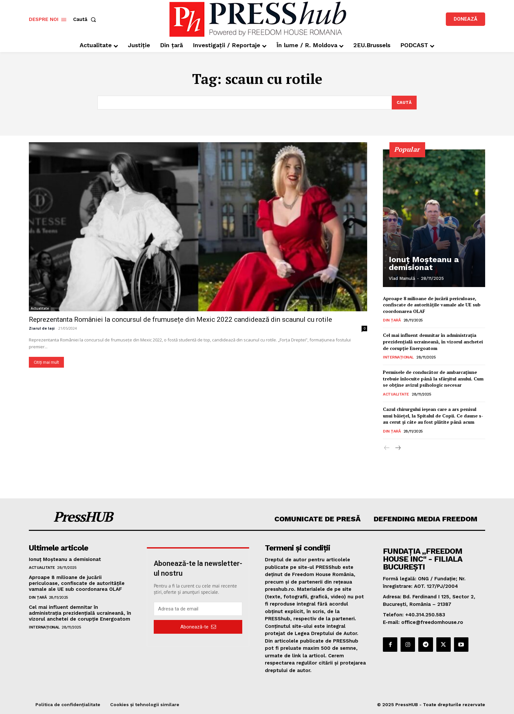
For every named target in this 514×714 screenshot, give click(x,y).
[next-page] (397, 448)
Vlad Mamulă (402, 278)
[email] (198, 609)
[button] (86, 19)
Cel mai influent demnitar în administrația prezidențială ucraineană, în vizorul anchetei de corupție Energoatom (433, 341)
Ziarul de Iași (42, 328)
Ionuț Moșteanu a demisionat (417, 265)
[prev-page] (387, 448)
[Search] (404, 102)
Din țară (392, 320)
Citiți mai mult (46, 362)
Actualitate (40, 308)
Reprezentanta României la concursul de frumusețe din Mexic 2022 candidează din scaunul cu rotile (180, 319)
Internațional (398, 357)
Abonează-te (198, 627)
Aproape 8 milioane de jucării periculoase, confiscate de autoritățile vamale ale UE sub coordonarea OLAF (432, 304)
